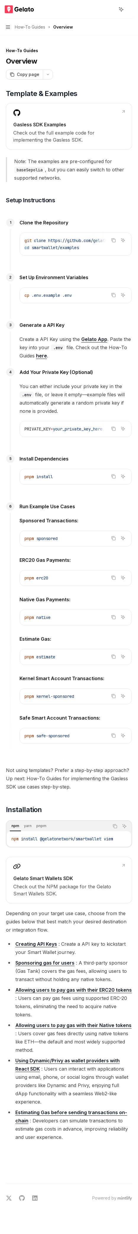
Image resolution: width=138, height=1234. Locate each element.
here (41, 356)
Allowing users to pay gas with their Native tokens (73, 1025)
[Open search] (110, 9)
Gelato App (94, 339)
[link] (69, 126)
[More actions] (130, 9)
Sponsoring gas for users (44, 963)
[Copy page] (24, 74)
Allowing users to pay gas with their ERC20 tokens (73, 990)
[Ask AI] (123, 240)
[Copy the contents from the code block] (113, 240)
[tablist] (58, 826)
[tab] (15, 825)
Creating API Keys (36, 944)
